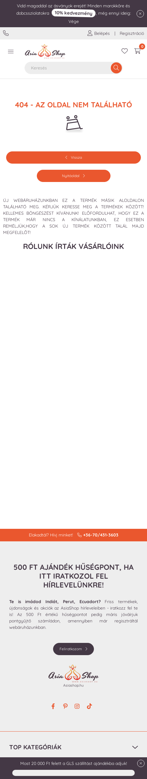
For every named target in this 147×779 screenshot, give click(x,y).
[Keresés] (116, 67)
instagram (78, 706)
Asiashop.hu (73, 685)
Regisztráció (132, 33)
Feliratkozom (71, 649)
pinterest (65, 706)
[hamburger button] (11, 51)
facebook (53, 706)
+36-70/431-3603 (6, 33)
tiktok (90, 706)
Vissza (76, 157)
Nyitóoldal (70, 175)
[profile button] (98, 33)
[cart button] (137, 51)
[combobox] (74, 68)
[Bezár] (140, 13)
